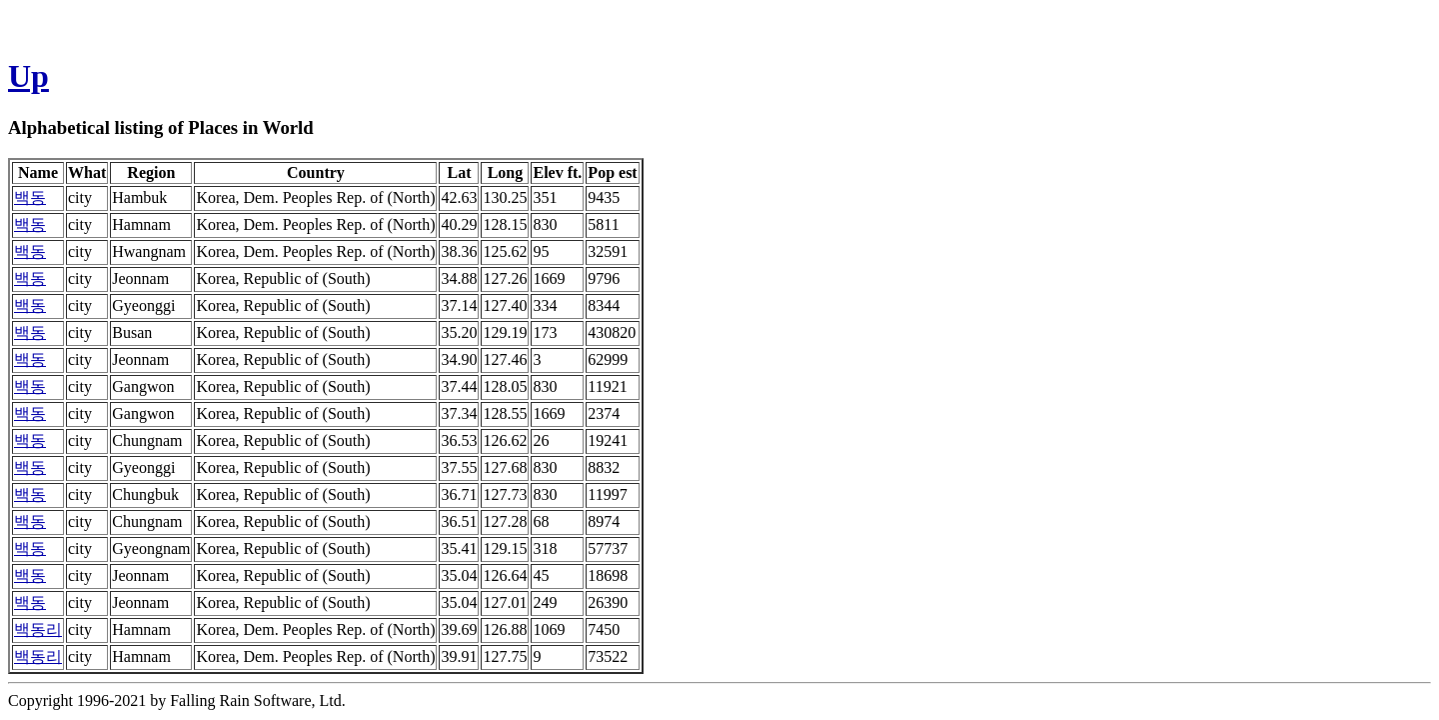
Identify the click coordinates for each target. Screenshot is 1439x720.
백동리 (38, 629)
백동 (30, 197)
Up (28, 76)
